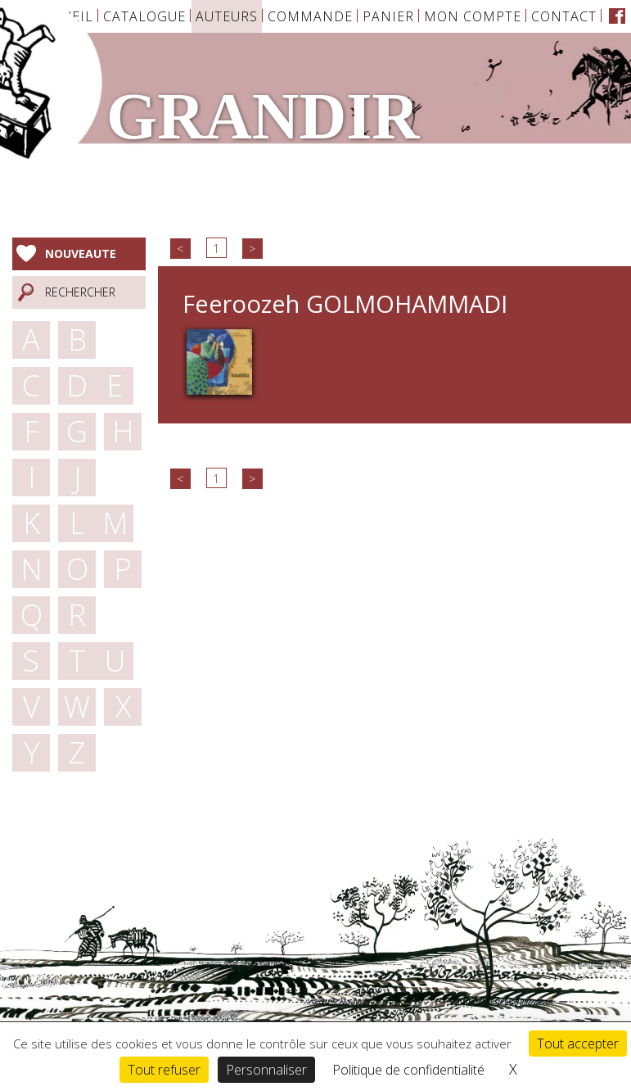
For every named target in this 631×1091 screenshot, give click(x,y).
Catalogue (144, 16)
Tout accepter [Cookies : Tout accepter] (578, 1043)
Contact (564, 16)
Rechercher (80, 292)
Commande (310, 16)
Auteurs (227, 16)
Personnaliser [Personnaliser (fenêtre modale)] (266, 1070)
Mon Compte (472, 16)
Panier (388, 16)
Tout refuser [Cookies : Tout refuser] (164, 1070)
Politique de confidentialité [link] (408, 1070)
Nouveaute (80, 253)
